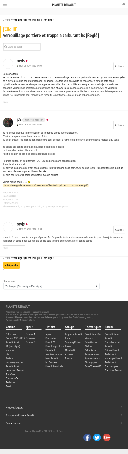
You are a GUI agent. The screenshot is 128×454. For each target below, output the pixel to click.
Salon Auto (90, 350)
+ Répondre (11, 265)
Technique (11, 382)
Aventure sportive (54, 354)
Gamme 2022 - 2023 (15, 338)
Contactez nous (14, 423)
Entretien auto (92, 342)
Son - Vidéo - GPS (93, 366)
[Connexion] (123, 4)
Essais (9, 386)
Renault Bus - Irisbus (55, 366)
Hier (8, 354)
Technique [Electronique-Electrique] (33, 20)
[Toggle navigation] (4, 4)
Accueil (6, 20)
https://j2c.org (11, 203)
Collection (11, 334)
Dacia (67, 338)
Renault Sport (12, 342)
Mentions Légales (14, 407)
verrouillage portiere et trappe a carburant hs (64, 32)
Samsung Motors (73, 342)
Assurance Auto (92, 358)
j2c (18, 119)
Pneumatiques (92, 354)
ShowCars (10, 374)
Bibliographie (91, 362)
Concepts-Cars (13, 378)
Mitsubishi (70, 350)
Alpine (49, 334)
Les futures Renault (15, 370)
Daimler (68, 358)
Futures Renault (112, 350)
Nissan (68, 346)
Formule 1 (30, 334)
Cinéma (88, 346)
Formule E (30, 342)
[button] (8, 64)
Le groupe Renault (73, 334)
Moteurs (10, 350)
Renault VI (50, 342)
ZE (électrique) (13, 346)
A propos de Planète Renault (20, 415)
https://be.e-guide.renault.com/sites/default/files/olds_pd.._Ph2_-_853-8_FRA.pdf (46, 185)
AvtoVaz (69, 354)
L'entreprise (51, 338)
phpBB (38, 431)
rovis (20, 60)
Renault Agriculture (55, 346)
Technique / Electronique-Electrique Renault (113, 366)
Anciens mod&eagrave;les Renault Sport (14, 362)
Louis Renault (52, 358)
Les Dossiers (51, 362)
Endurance (31, 338)
